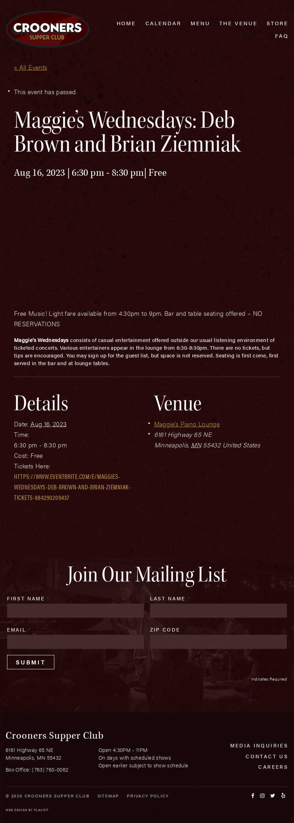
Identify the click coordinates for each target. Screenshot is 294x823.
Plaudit (41, 810)
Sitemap (108, 796)
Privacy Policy (148, 796)
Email (19, 629)
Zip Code (165, 629)
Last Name (170, 598)
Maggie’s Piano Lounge (187, 423)
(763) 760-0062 (50, 769)
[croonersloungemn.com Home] (48, 29)
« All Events (30, 67)
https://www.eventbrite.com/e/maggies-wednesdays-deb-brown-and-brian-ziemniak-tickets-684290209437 (72, 487)
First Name (28, 598)
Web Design (16, 810)
